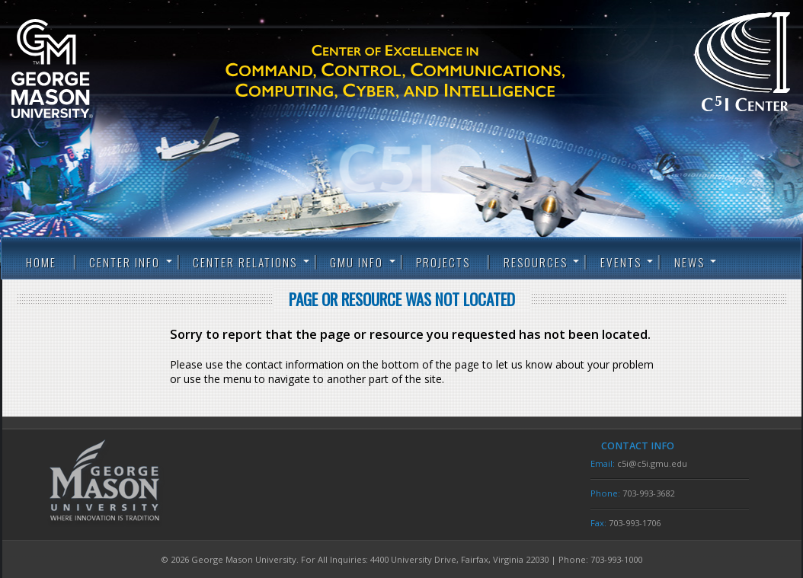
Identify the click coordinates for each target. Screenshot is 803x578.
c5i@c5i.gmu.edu (652, 463)
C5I (422, 72)
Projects (443, 262)
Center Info (124, 262)
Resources (536, 262)
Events (620, 262)
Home (41, 262)
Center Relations (245, 262)
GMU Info (356, 262)
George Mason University (76, 68)
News (689, 262)
